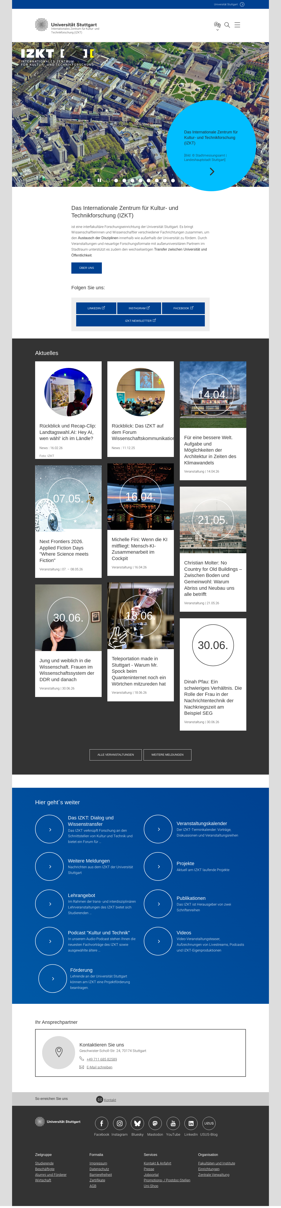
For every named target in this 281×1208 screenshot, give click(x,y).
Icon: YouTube (173, 1125)
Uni (226, 4)
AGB (93, 1187)
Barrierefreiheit (101, 1176)
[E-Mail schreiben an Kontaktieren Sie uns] (95, 1069)
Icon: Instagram (119, 1125)
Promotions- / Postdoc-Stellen (167, 1182)
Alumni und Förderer (51, 1176)
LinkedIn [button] (94, 308)
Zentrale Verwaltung (213, 1176)
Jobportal (151, 1176)
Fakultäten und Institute (216, 1165)
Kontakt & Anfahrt (157, 1165)
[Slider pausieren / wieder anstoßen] (99, 180)
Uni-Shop (151, 1187)
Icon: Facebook (101, 1125)
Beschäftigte (44, 1170)
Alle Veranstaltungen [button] (207, 743)
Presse (149, 1170)
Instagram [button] (137, 308)
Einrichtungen (209, 1170)
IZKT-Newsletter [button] (138, 320)
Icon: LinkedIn (191, 1125)
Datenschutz (99, 1170)
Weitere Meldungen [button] (140, 756)
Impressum (98, 1165)
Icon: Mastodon (155, 1125)
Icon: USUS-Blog (209, 1125)
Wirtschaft (43, 1182)
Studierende (44, 1165)
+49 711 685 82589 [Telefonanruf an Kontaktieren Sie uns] (102, 1061)
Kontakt (106, 1101)
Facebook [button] (181, 308)
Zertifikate (97, 1182)
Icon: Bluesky (137, 1125)
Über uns (86, 267)
